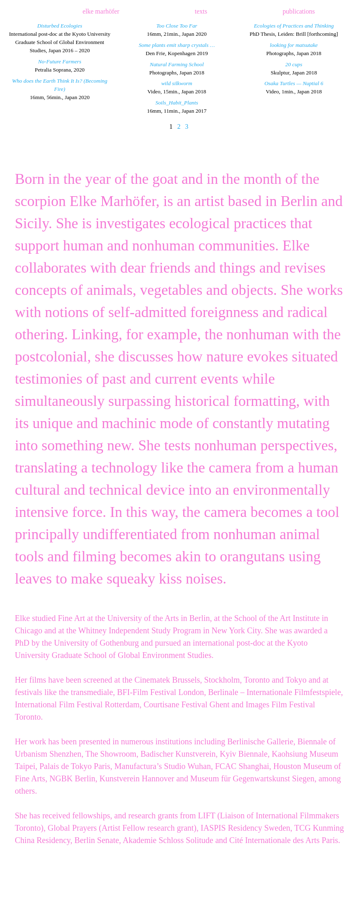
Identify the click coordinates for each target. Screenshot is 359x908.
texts (201, 11)
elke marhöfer (100, 11)
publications (299, 11)
